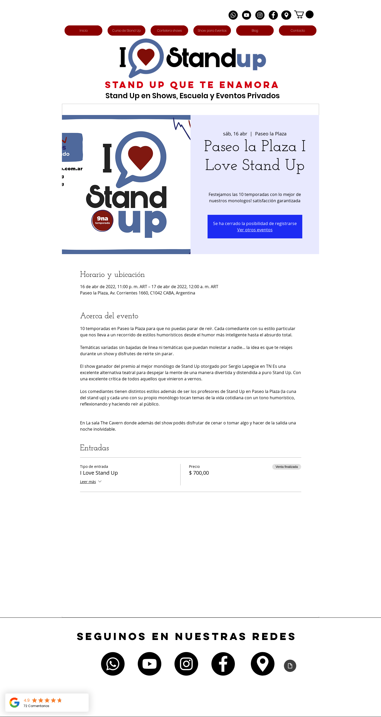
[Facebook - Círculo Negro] (273, 15)
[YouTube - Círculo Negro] (246, 15)
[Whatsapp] (233, 15)
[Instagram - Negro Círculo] (259, 15)
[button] (304, 14)
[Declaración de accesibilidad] (290, 666)
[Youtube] (149, 664)
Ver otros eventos (255, 230)
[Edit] (286, 15)
